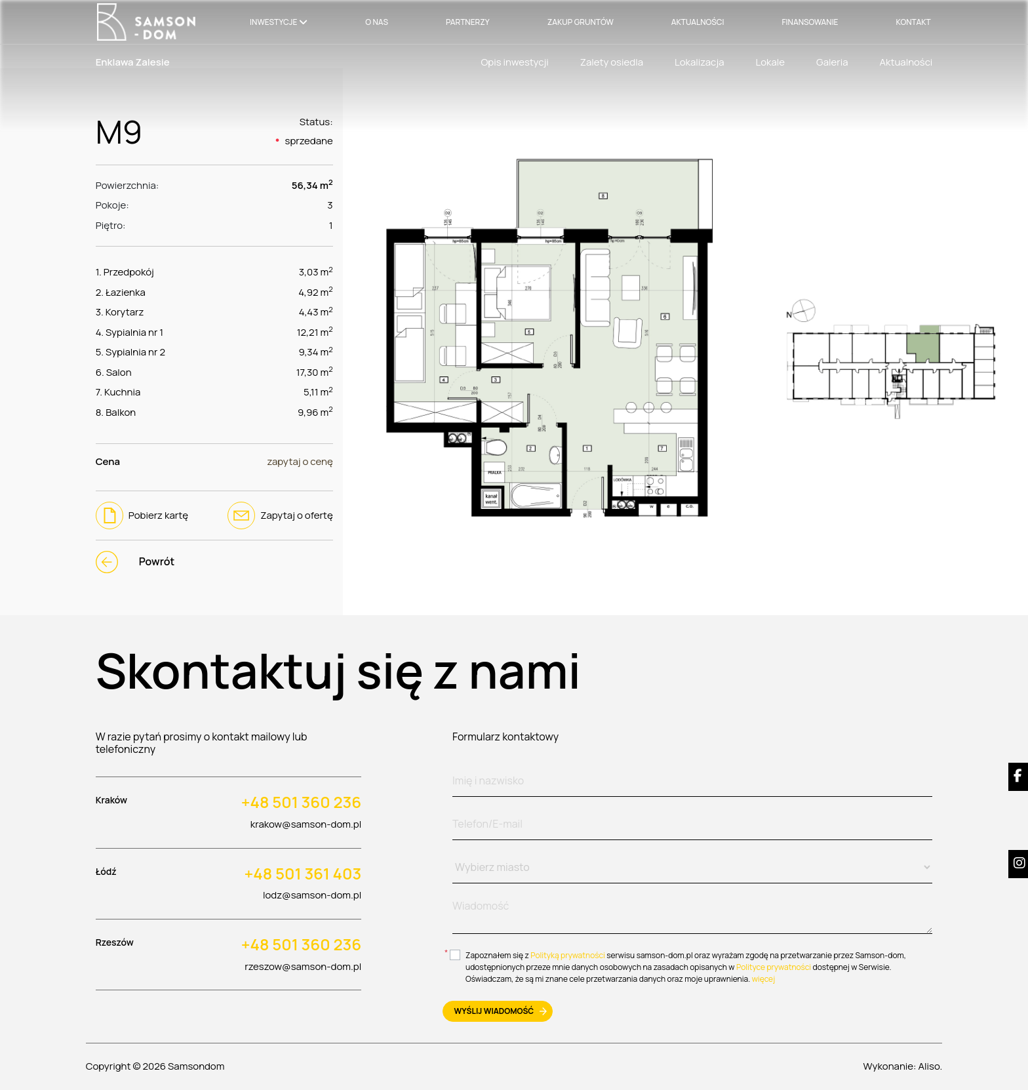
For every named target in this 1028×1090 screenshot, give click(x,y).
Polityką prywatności (567, 955)
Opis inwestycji (514, 62)
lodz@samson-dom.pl (312, 895)
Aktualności (697, 22)
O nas (376, 22)
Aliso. (931, 1066)
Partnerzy (468, 22)
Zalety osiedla (611, 62)
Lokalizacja (699, 62)
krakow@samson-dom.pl (305, 824)
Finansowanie (809, 22)
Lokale (770, 62)
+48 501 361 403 (303, 873)
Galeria (832, 62)
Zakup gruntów (580, 22)
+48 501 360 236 (301, 802)
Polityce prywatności (773, 967)
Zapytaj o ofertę (279, 515)
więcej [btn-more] (764, 978)
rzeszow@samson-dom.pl (303, 966)
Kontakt (913, 22)
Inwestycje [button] (273, 22)
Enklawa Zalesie (133, 62)
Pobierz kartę (142, 515)
